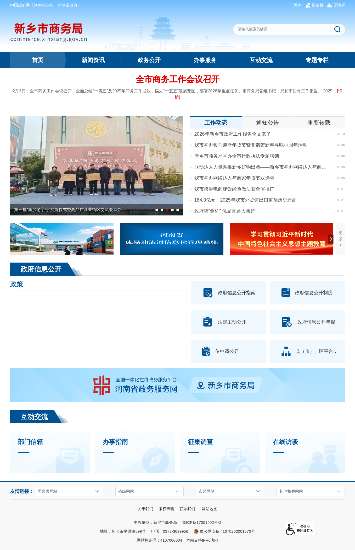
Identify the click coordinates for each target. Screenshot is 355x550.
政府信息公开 (41, 269)
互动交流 (261, 60)
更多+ (341, 238)
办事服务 (205, 60)
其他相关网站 (291, 491)
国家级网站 (47, 491)
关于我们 (145, 509)
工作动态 (215, 122)
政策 (16, 284)
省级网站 (126, 491)
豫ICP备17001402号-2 (201, 522)
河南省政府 (44, 5)
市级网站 (207, 491)
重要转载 (319, 122)
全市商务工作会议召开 (177, 79)
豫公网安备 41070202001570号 (224, 531)
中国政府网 (20, 5)
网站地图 (209, 509)
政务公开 (149, 60)
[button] (317, 5)
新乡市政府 (67, 5)
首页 (37, 60)
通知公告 (267, 122)
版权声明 (166, 509)
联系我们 (187, 509)
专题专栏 (317, 60)
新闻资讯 (93, 60)
